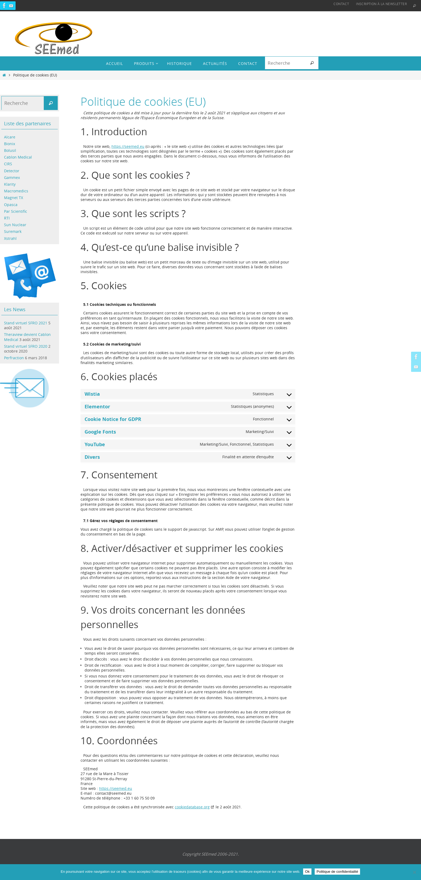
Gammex (12, 177)
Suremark (12, 231)
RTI (7, 218)
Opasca (10, 204)
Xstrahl (10, 238)
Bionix (9, 143)
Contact (341, 4)
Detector (11, 170)
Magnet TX (13, 197)
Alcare (9, 137)
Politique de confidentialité (337, 872)
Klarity (10, 184)
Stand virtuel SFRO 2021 (25, 322)
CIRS (8, 163)
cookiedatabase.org (192, 806)
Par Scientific (15, 211)
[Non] (414, 872)
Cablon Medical (18, 157)
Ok (307, 872)
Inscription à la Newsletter (381, 4)
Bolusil (10, 150)
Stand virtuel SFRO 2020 (25, 346)
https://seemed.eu (127, 146)
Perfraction (14, 357)
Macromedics (16, 190)
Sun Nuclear (15, 224)
